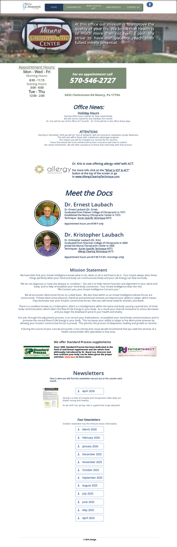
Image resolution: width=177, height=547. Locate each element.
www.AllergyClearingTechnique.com (97, 176)
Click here (70, 356)
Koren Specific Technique (92, 248)
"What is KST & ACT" (117, 170)
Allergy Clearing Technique (93, 251)
